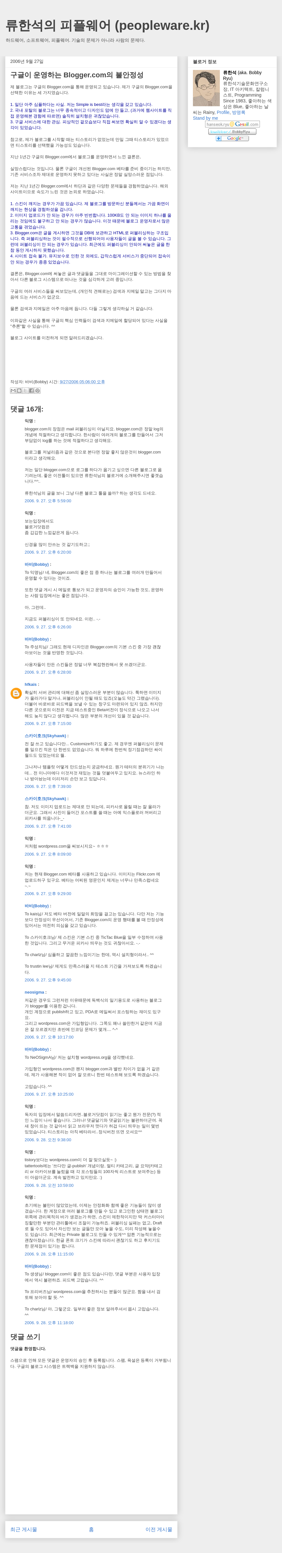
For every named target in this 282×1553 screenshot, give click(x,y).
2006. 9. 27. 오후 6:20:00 (48, 552)
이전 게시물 (158, 1529)
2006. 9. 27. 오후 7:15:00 (48, 723)
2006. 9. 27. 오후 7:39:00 (48, 786)
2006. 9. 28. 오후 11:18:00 (49, 1322)
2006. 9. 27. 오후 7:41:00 (48, 826)
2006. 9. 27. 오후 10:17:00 (49, 1037)
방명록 (238, 112)
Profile (223, 112)
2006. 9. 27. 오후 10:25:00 (49, 1094)
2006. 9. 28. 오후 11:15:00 (49, 1254)
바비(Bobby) (37, 564)
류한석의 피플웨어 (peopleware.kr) (107, 25)
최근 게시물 (23, 1529)
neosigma (34, 992)
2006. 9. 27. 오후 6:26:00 (48, 627)
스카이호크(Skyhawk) (45, 735)
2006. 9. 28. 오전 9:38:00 (48, 1139)
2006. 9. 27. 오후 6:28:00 (48, 672)
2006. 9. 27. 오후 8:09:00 (48, 854)
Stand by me (205, 118)
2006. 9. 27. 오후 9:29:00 (48, 893)
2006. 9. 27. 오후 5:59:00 (48, 500)
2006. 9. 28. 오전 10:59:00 (49, 1185)
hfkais (31, 684)
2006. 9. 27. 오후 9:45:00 (48, 980)
